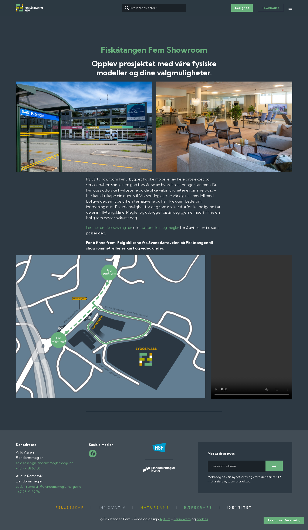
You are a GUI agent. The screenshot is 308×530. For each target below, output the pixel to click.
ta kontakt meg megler (165, 227)
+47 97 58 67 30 (28, 468)
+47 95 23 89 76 (28, 492)
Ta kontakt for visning (284, 522)
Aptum (164, 519)
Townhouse (270, 8)
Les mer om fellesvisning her (111, 227)
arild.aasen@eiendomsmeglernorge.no (46, 463)
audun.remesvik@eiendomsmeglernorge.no (51, 486)
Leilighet (242, 8)
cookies (203, 519)
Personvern (182, 519)
